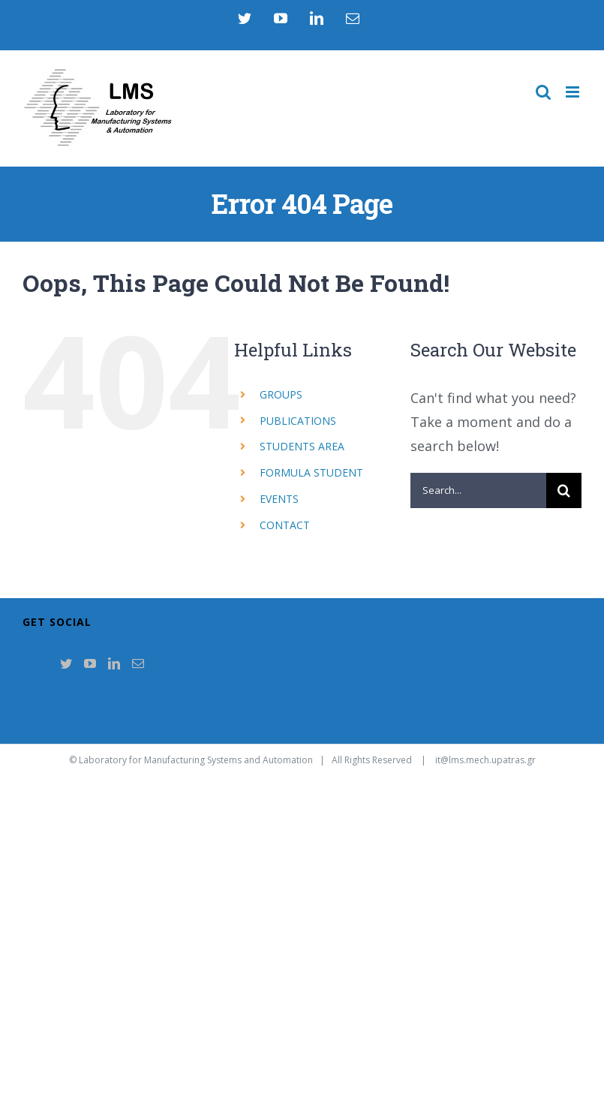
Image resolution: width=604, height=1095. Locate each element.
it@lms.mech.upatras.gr (485, 760)
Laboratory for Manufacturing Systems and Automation (196, 760)
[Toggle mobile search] (543, 92)
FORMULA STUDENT (311, 472)
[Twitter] (66, 663)
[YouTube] (90, 663)
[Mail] (138, 663)
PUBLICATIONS (298, 421)
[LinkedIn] (114, 663)
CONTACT (285, 525)
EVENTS (279, 499)
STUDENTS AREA (302, 446)
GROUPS (281, 394)
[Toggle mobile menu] (573, 92)
